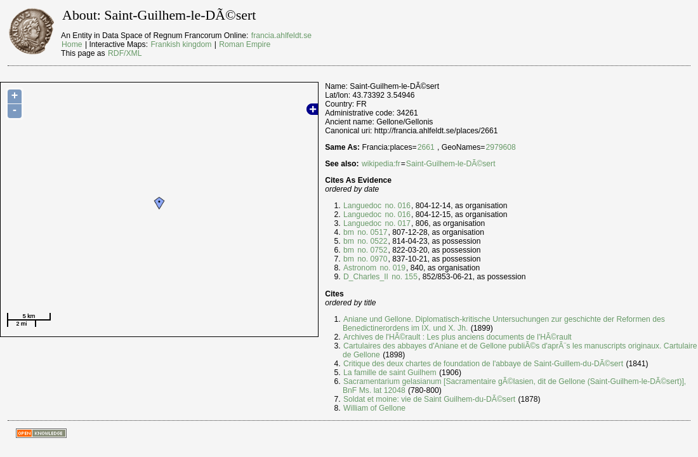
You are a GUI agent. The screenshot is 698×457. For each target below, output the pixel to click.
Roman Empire (244, 44)
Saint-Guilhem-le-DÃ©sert (451, 163)
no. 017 (397, 223)
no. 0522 (371, 241)
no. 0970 (371, 259)
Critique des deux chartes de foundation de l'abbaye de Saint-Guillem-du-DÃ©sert (483, 363)
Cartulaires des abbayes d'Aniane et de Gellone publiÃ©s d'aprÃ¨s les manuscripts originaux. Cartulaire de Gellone (520, 350)
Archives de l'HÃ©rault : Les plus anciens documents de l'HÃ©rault (457, 337)
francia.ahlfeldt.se (281, 35)
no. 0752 (371, 250)
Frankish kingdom (180, 44)
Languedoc (362, 205)
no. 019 (391, 267)
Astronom (359, 267)
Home (72, 44)
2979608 (500, 147)
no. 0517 (371, 232)
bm (348, 232)
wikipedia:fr (381, 163)
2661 (426, 147)
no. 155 (404, 276)
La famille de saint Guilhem (390, 372)
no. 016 (397, 205)
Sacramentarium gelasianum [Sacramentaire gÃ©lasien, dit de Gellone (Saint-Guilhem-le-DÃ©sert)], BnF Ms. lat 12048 (514, 386)
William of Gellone (374, 408)
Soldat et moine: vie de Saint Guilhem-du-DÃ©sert (429, 399)
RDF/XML (125, 53)
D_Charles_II (365, 276)
